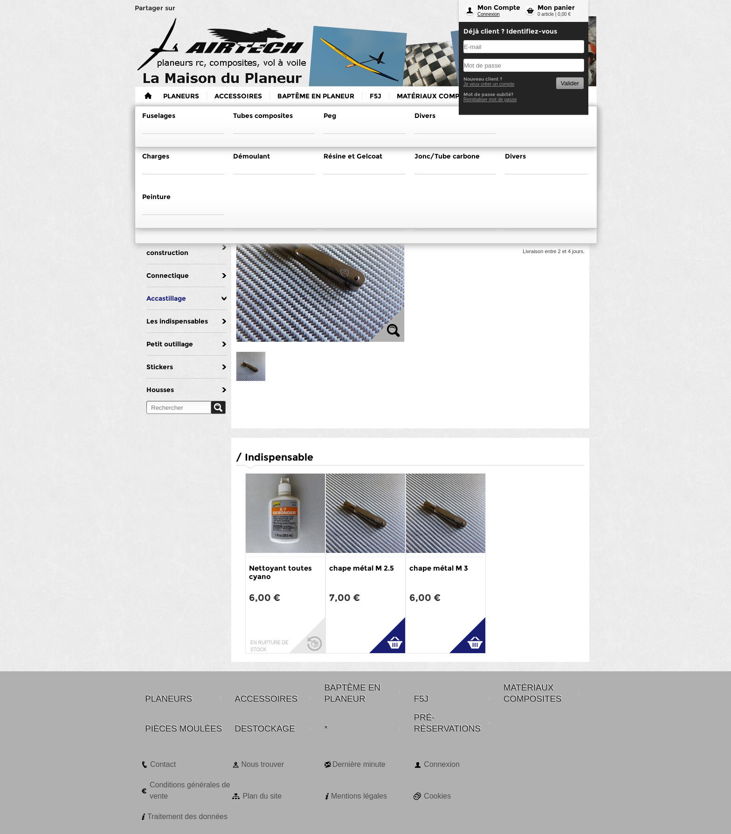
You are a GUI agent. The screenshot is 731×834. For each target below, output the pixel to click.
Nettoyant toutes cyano (280, 572)
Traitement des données (187, 816)
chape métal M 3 (438, 568)
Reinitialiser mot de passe (490, 99)
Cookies (437, 796)
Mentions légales (359, 796)
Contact (163, 764)
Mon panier (556, 7)
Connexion (488, 14)
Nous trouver (262, 764)
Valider (570, 83)
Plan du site (262, 796)
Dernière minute (359, 764)
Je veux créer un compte (489, 84)
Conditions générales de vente (190, 790)
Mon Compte (498, 7)
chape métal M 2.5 (361, 568)
